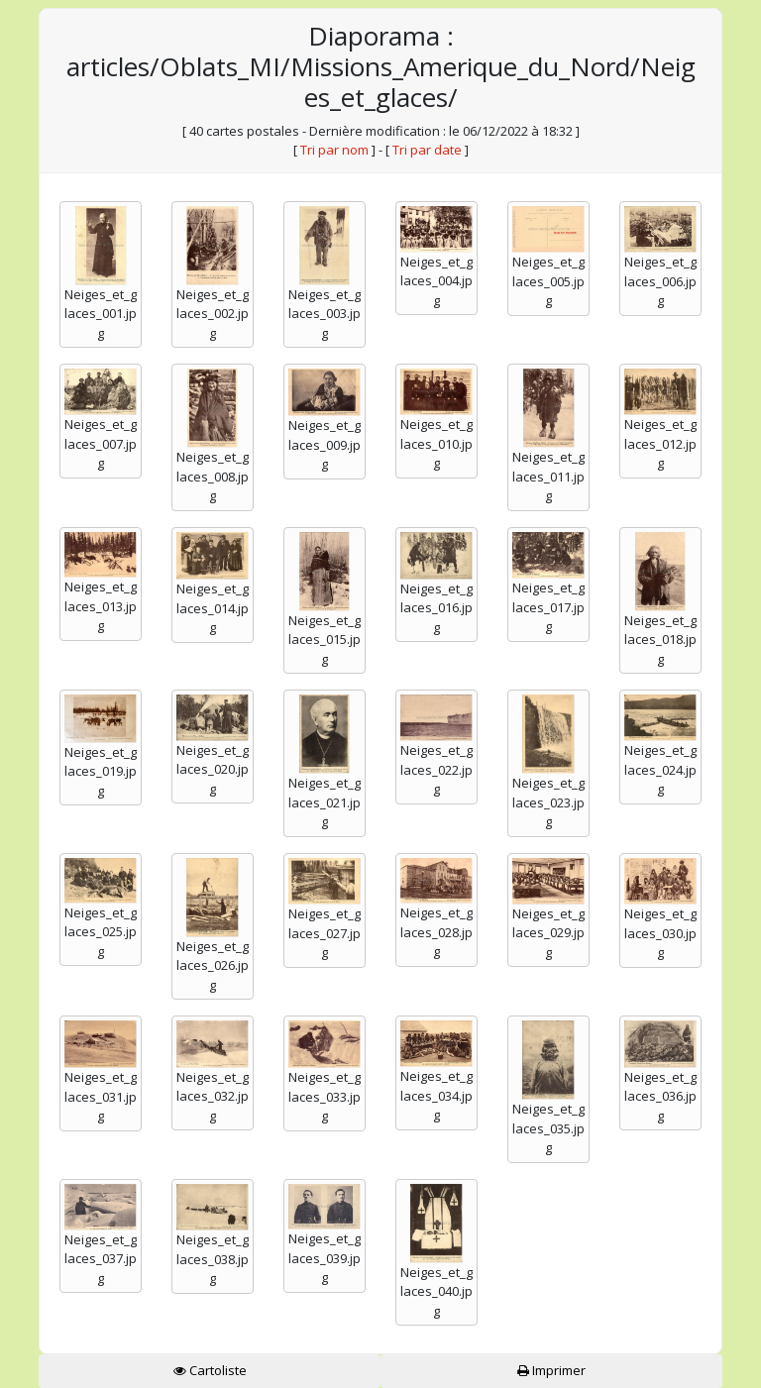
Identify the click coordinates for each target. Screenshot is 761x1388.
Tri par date (427, 150)
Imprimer (551, 1370)
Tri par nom (334, 150)
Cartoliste (210, 1370)
